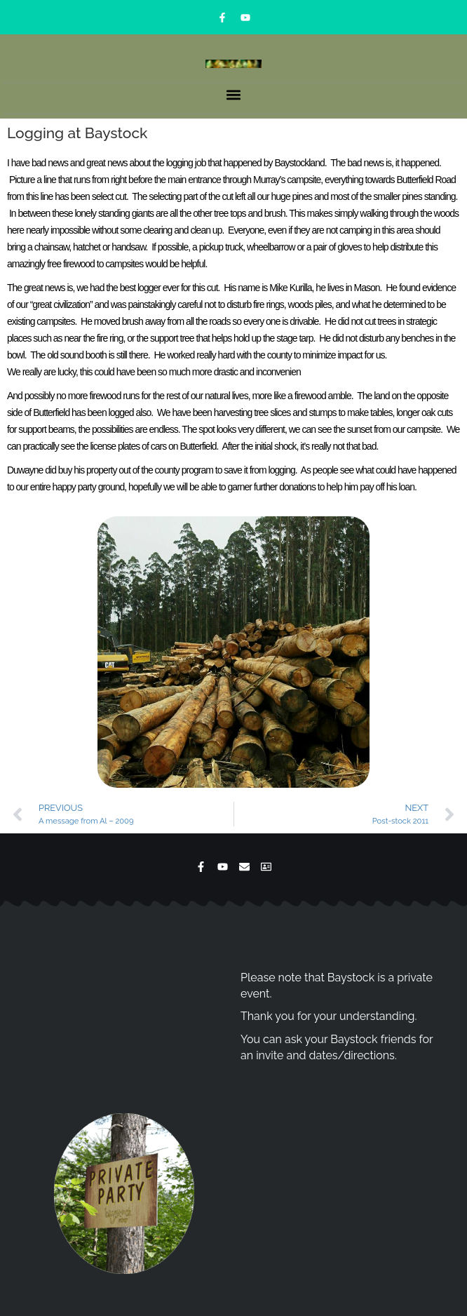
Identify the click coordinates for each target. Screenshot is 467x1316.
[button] (233, 95)
